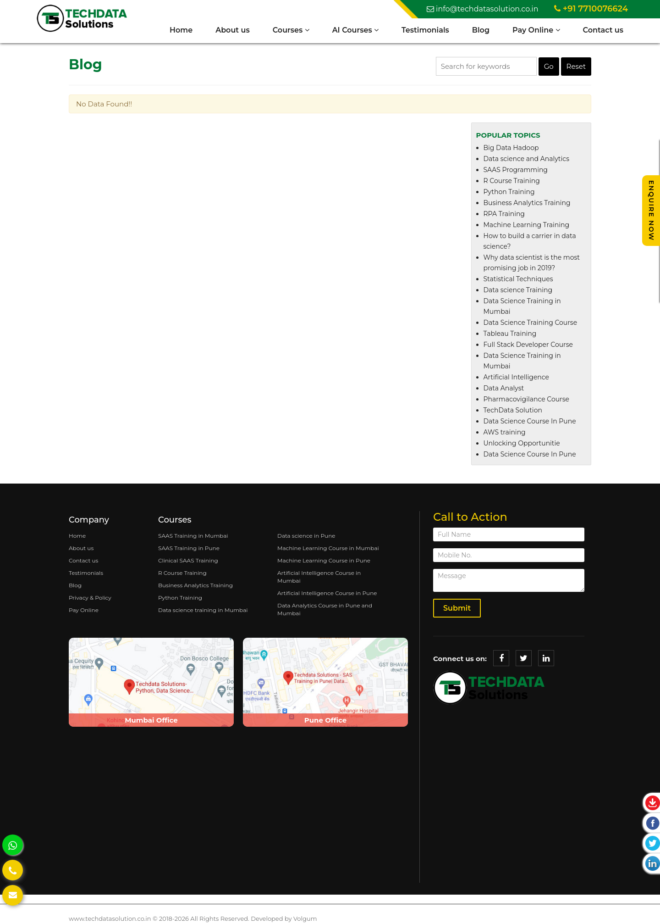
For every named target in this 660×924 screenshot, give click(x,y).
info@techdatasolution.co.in (483, 9)
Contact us (603, 30)
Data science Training (518, 290)
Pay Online (536, 30)
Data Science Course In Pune (530, 421)
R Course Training (512, 181)
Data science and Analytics (527, 159)
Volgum (305, 918)
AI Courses (355, 30)
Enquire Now (651, 210)
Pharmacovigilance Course (526, 399)
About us (232, 30)
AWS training (505, 432)
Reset (576, 66)
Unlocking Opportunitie (522, 443)
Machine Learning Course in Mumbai (328, 548)
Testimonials (425, 30)
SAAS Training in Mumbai (193, 535)
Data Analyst (504, 388)
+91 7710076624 (591, 9)
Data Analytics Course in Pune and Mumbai (324, 609)
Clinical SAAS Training (188, 560)
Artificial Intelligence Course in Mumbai (319, 576)
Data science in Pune (306, 535)
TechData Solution (513, 410)
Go (549, 66)
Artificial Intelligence (517, 377)
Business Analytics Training (527, 203)
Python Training (509, 192)
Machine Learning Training (527, 225)
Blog (481, 30)
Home (181, 30)
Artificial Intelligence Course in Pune (327, 593)
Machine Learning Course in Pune (323, 560)
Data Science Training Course (531, 322)
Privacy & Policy (90, 597)
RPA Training (504, 214)
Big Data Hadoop (511, 148)
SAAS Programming (516, 170)
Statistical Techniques (518, 279)
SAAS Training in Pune (189, 548)
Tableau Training (510, 333)
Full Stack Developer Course (528, 344)
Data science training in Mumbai (203, 610)
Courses (291, 30)
